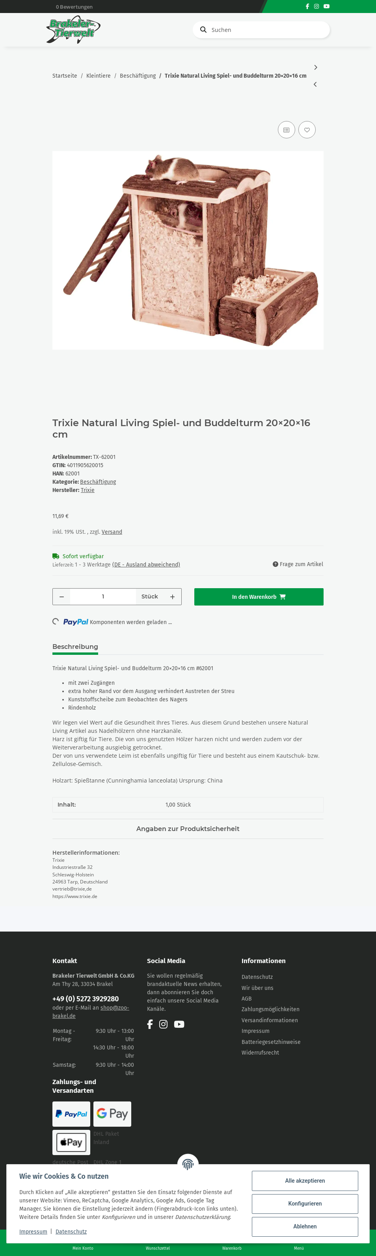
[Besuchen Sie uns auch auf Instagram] (316, 6)
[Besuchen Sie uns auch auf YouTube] (327, 6)
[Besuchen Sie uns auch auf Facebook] (307, 6)
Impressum (256, 1031)
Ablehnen (304, 1226)
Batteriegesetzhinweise (271, 1042)
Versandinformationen (270, 1020)
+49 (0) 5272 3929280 (85, 999)
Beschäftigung (98, 482)
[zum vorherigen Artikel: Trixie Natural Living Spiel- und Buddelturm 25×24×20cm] (315, 84)
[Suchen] (261, 29)
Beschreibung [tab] (75, 646)
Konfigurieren (305, 1203)
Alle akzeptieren (305, 1181)
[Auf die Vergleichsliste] (286, 129)
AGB (247, 998)
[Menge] (103, 597)
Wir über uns (258, 988)
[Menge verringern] (62, 597)
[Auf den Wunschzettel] (307, 129)
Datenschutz (257, 977)
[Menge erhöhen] (172, 597)
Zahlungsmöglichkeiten (271, 1009)
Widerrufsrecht (260, 1052)
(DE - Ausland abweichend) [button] (146, 564)
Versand (112, 532)
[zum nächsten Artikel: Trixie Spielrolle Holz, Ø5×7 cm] (315, 67)
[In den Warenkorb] (58, 110)
